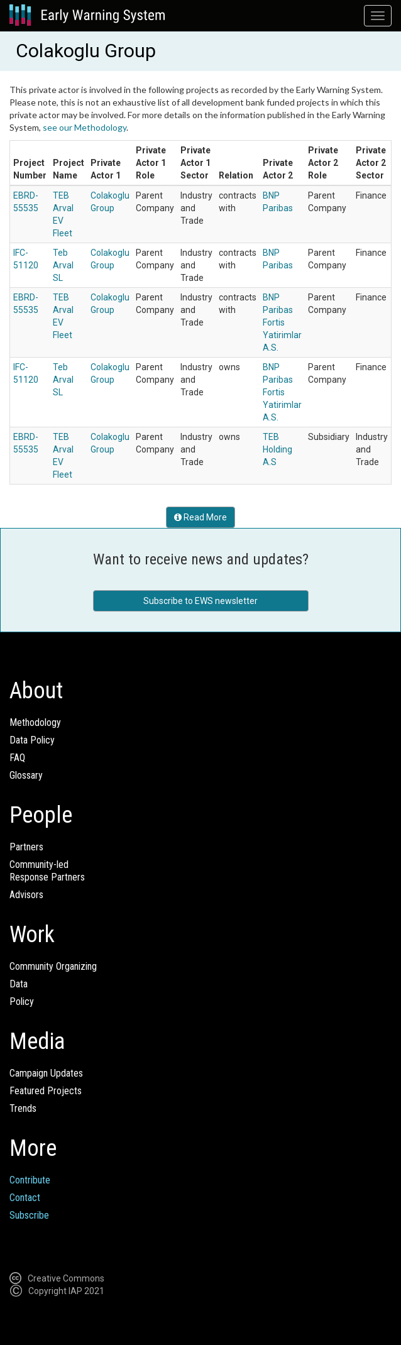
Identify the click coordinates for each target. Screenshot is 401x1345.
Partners (26, 847)
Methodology (35, 722)
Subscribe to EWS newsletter (200, 601)
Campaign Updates (46, 1073)
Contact (24, 1198)
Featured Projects (45, 1091)
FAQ (17, 758)
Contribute (29, 1180)
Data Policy (32, 740)
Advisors (26, 895)
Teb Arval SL (63, 265)
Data (18, 984)
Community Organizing (53, 966)
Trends (22, 1108)
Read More (200, 517)
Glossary (26, 775)
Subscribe (29, 1215)
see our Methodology (84, 127)
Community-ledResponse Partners (47, 871)
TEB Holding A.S (277, 449)
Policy (21, 1001)
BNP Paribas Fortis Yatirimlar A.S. (282, 322)
